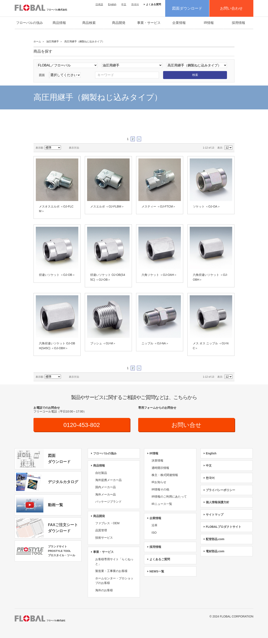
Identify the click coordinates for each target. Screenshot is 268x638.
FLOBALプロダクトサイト (223, 526)
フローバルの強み (29, 23)
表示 (219, 147)
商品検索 (89, 23)
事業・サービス (149, 23)
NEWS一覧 (156, 571)
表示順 (39, 147)
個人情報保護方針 (217, 502)
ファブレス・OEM (107, 523)
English (112, 4)
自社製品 (101, 473)
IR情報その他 (160, 489)
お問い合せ (186, 425)
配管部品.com (215, 539)
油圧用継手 (52, 41)
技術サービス (104, 537)
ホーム (37, 41)
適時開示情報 (160, 467)
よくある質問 (153, 4)
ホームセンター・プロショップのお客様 (114, 581)
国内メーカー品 (105, 487)
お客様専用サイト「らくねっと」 (114, 561)
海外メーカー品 (105, 494)
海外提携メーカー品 (108, 480)
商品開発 (118, 23)
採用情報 (238, 23)
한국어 (135, 4)
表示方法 (74, 147)
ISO (154, 532)
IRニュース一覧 (162, 504)
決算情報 (157, 460)
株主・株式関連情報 (165, 475)
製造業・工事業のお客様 (111, 571)
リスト (91, 148)
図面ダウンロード (187, 8)
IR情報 (209, 23)
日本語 (99, 4)
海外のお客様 (104, 590)
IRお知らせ (159, 482)
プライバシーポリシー (220, 490)
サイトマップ (214, 514)
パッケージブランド (108, 501)
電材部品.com (215, 551)
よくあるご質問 (159, 559)
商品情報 (59, 23)
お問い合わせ (231, 8)
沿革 (154, 525)
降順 (65, 148)
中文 (123, 4)
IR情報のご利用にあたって (169, 496)
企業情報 (179, 23)
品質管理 (101, 530)
